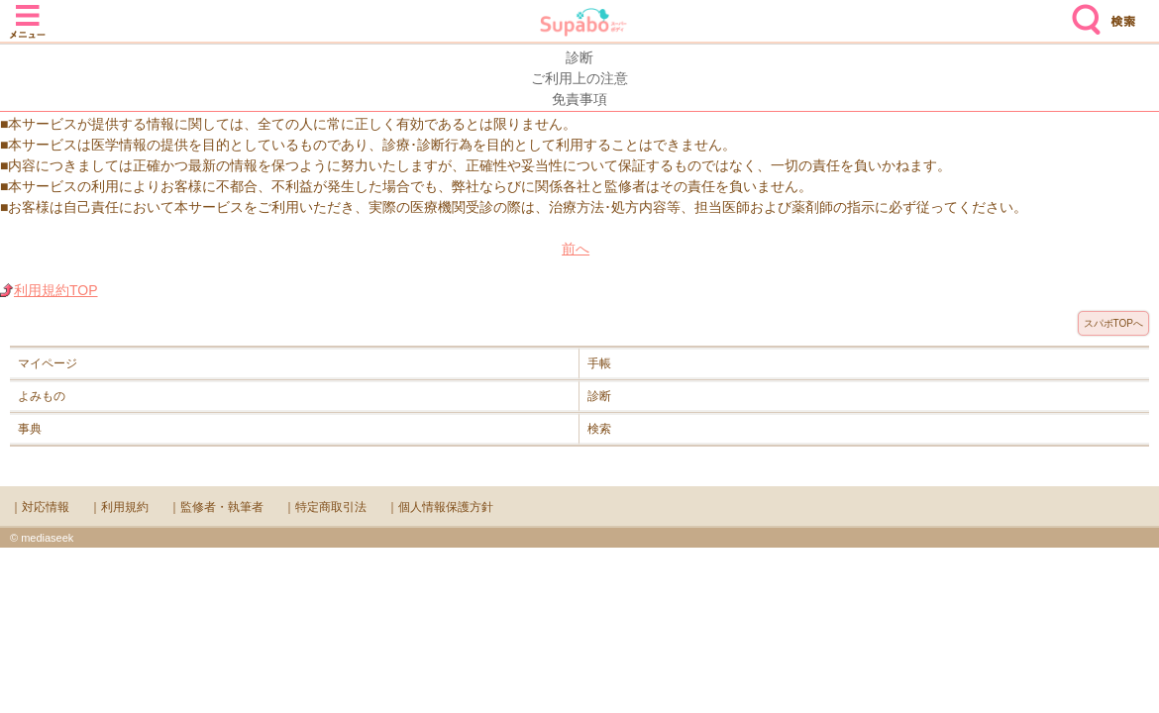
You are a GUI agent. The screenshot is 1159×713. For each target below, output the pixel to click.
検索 (1082, 12)
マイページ (47, 363)
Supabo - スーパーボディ (583, 24)
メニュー (27, 12)
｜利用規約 (119, 507)
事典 (30, 429)
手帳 (599, 363)
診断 (599, 396)
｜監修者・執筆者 (215, 507)
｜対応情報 (39, 507)
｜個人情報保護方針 (439, 507)
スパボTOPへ (1113, 323)
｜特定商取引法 (325, 507)
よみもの (41, 396)
